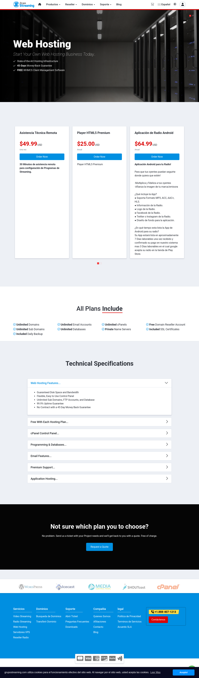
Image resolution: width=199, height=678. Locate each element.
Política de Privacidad (129, 616)
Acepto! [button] (184, 672)
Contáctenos (158, 619)
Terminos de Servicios (129, 621)
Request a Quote (99, 546)
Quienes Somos (102, 616)
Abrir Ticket (71, 616)
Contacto (98, 626)
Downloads (71, 626)
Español (164, 4)
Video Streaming (22, 616)
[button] (190, 16)
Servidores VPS (21, 632)
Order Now (42, 156)
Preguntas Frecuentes (77, 621)
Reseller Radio (21, 637)
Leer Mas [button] (155, 672)
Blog (95, 632)
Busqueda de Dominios (48, 616)
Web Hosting (20, 626)
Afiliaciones (99, 621)
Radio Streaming (22, 621)
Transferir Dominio (46, 621)
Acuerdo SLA (125, 626)
